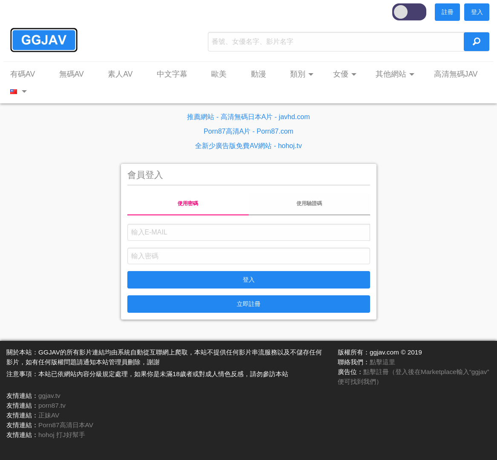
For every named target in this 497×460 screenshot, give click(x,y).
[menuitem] (26, 74)
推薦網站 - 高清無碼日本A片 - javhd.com (248, 116)
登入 (477, 12)
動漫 (258, 74)
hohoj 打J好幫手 (61, 434)
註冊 (448, 12)
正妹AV (48, 415)
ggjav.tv (49, 395)
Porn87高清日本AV (65, 425)
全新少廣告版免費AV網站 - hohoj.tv (248, 145)
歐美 (219, 74)
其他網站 (391, 74)
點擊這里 (382, 362)
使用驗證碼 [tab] (309, 203)
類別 (297, 74)
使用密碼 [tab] (188, 203)
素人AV (120, 74)
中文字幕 (172, 74)
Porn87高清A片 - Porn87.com (248, 131)
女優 (340, 74)
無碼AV (71, 74)
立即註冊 (249, 303)
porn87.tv (52, 405)
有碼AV (22, 74)
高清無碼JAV (456, 74)
